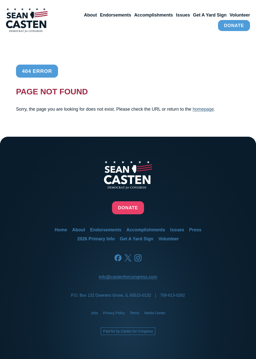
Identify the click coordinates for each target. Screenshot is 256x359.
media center (154, 313)
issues (183, 15)
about (90, 15)
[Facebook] (118, 257)
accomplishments (153, 15)
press (195, 229)
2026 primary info (96, 238)
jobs (94, 313)
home (60, 229)
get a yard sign (209, 15)
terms (134, 313)
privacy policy (114, 313)
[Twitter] (128, 257)
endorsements (115, 15)
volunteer (240, 15)
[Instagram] (138, 257)
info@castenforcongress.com (128, 276)
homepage (203, 109)
